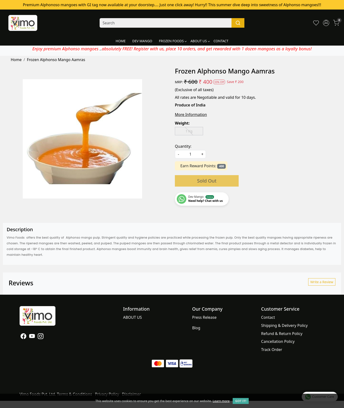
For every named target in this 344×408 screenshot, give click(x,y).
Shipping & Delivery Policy (284, 325)
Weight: (182, 123)
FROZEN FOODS (172, 41)
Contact (268, 317)
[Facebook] (23, 336)
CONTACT (221, 41)
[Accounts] (326, 23)
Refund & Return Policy (281, 333)
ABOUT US (200, 41)
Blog (196, 327)
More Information (191, 114)
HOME (121, 41)
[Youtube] (32, 336)
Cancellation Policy (278, 341)
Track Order (271, 349)
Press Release (204, 317)
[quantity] (190, 154)
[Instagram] (40, 336)
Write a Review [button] (321, 282)
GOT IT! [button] (240, 401)
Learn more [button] (221, 401)
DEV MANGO (142, 41)
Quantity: (183, 146)
